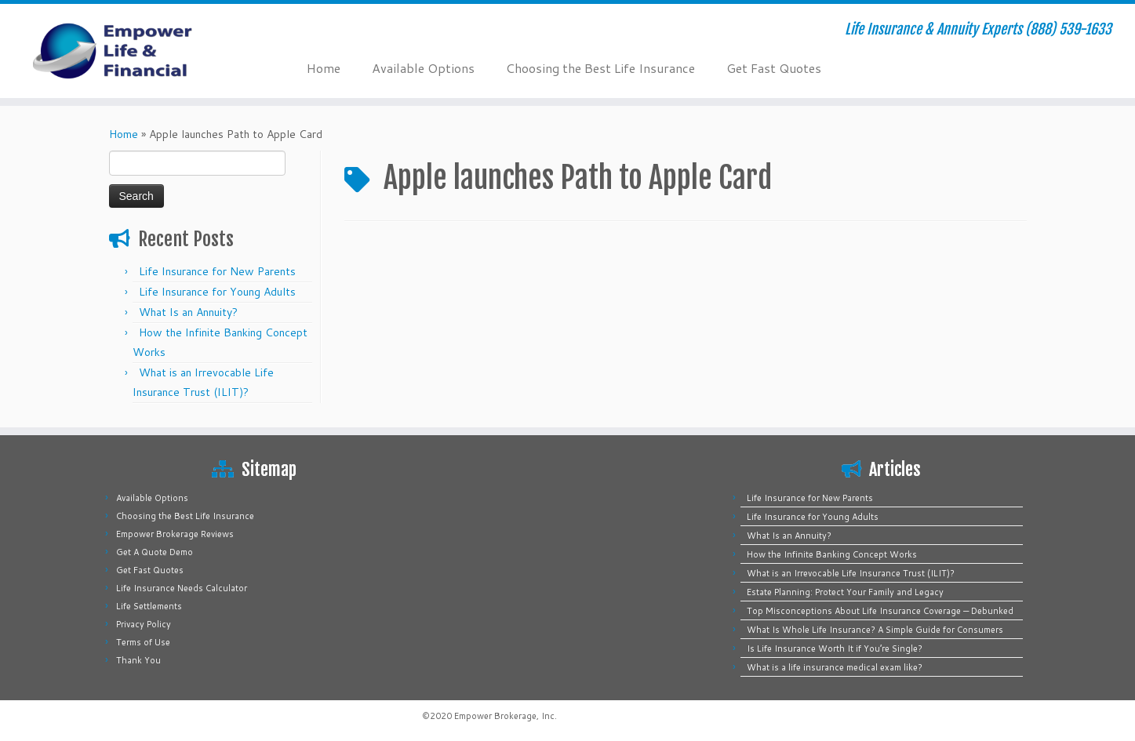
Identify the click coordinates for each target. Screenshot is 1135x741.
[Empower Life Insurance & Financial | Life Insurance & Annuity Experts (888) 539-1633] (131, 51)
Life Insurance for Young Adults (217, 292)
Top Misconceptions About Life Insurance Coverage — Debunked (880, 611)
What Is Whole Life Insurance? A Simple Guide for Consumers (875, 629)
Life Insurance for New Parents (217, 271)
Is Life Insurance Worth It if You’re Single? (834, 648)
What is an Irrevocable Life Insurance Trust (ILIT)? (851, 573)
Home (323, 68)
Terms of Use (143, 642)
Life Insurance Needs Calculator (181, 588)
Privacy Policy (143, 624)
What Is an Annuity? (188, 312)
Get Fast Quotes (773, 68)
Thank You (138, 660)
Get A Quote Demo (154, 552)
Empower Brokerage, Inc (504, 716)
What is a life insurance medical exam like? (834, 667)
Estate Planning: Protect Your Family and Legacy (845, 592)
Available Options (423, 68)
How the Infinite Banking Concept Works (832, 554)
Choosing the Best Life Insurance (600, 68)
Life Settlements (149, 606)
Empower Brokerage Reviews (175, 534)
